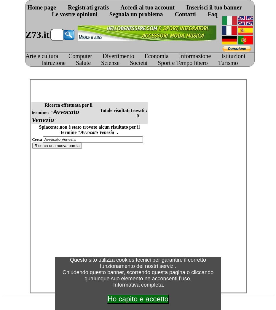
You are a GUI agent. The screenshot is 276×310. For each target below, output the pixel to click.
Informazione (195, 56)
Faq (213, 14)
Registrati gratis (88, 7)
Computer (80, 56)
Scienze (110, 63)
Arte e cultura (41, 56)
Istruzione (54, 63)
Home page (42, 7)
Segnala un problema (136, 14)
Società (138, 63)
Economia (157, 56)
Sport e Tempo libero (183, 63)
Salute (83, 63)
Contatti (185, 14)
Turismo (228, 63)
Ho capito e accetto (138, 299)
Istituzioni (233, 56)
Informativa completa (138, 285)
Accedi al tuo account (147, 7)
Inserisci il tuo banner (214, 7)
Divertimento (118, 56)
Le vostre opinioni (75, 14)
